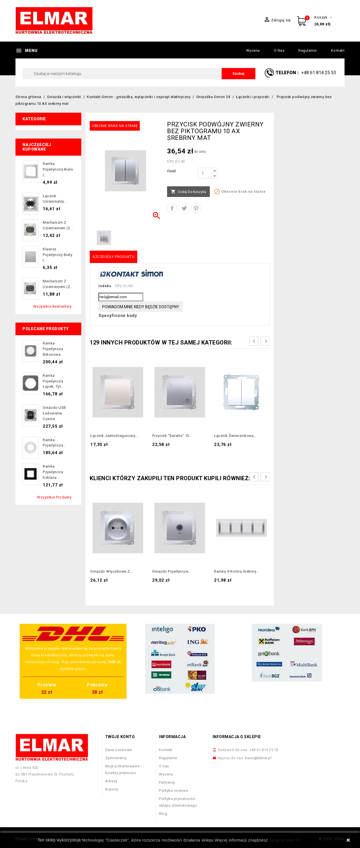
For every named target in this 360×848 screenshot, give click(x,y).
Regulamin (307, 50)
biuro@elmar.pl (258, 758)
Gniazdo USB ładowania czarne (54, 413)
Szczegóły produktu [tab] (113, 257)
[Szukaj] (138, 73)
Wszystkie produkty (54, 497)
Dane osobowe (118, 750)
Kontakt (338, 50)
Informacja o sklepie (237, 736)
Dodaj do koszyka (188, 192)
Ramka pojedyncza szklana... (53, 472)
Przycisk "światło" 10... (172, 436)
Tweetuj (184, 208)
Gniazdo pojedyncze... (171, 571)
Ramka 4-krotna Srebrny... (236, 571)
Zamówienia (116, 758)
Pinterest (196, 208)
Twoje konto (120, 736)
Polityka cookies (173, 790)
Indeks (104, 286)
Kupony (111, 789)
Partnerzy (167, 782)
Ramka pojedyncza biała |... (58, 169)
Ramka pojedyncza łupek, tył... (53, 381)
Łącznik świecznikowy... (235, 436)
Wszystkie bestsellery (52, 306)
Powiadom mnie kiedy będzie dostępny (140, 307)
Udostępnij (172, 208)
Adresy (111, 781)
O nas (279, 50)
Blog (163, 813)
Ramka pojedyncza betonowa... (53, 349)
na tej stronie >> (284, 840)
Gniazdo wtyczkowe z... (111, 571)
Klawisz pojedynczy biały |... (57, 254)
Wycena (253, 50)
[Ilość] (205, 173)
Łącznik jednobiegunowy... (114, 436)
